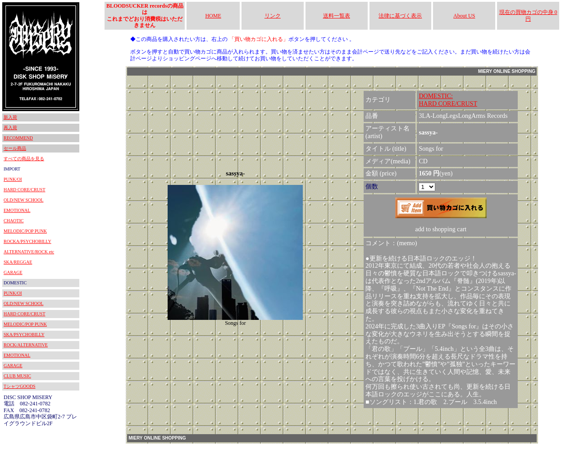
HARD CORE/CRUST (25, 189)
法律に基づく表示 (400, 16)
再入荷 (10, 127)
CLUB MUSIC (17, 375)
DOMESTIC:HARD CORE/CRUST (448, 100)
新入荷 (10, 117)
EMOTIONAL (17, 210)
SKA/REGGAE (18, 262)
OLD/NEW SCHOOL (23, 200)
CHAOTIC (13, 220)
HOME (213, 16)
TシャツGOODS (20, 386)
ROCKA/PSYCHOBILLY (27, 241)
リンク (273, 16)
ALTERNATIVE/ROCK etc (29, 251)
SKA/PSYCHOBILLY (24, 334)
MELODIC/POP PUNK (25, 231)
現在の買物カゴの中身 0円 (528, 15)
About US (464, 16)
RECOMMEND (18, 137)
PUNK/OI (13, 179)
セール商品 (15, 148)
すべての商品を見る (24, 158)
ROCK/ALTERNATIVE (26, 344)
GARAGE (13, 272)
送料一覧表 (336, 16)
